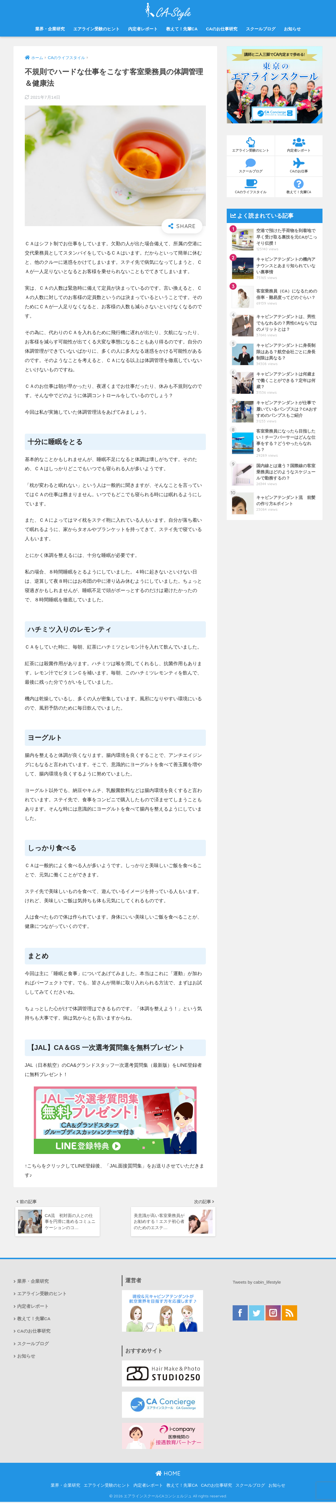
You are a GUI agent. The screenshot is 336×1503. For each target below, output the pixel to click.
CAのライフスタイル (251, 186)
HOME (168, 1474)
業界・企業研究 (50, 28)
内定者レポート (143, 28)
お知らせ (292, 28)
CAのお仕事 (299, 165)
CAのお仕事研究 (221, 28)
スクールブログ (260, 28)
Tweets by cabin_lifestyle (257, 1283)
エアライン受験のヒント (96, 28)
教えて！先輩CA (182, 28)
